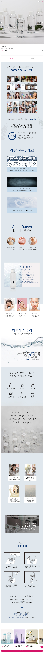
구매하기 (22, 650)
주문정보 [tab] (32, 58)
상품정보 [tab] (11, 58)
